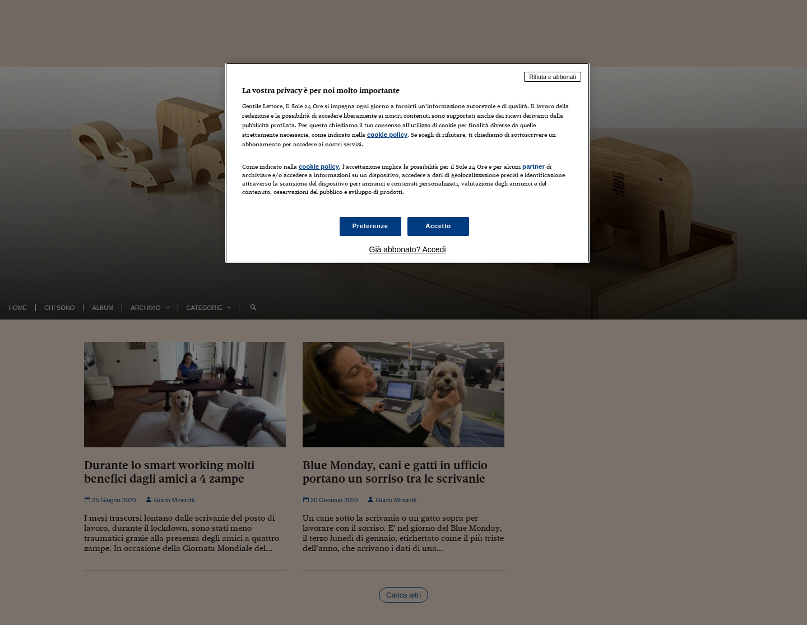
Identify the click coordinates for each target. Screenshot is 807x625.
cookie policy (387, 134)
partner (533, 166)
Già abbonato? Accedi (407, 249)
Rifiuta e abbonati (552, 76)
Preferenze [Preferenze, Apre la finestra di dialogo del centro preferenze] (370, 226)
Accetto (438, 226)
